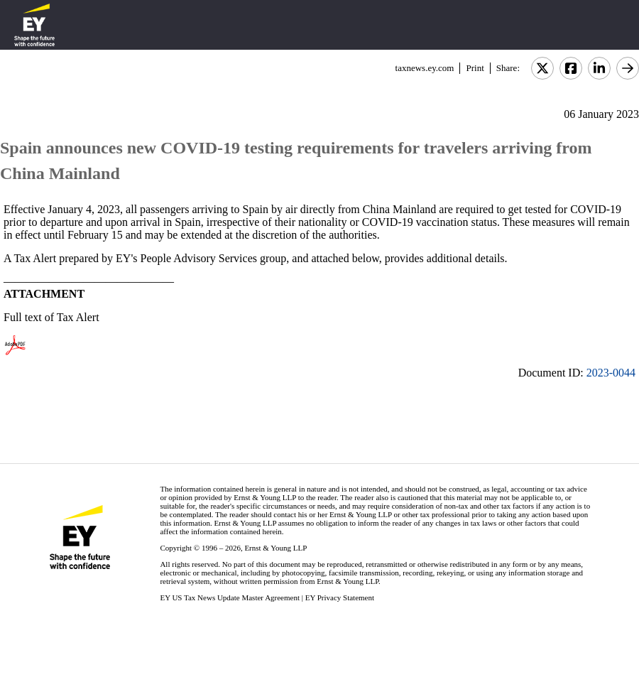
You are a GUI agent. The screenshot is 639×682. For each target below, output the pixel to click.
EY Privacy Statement (339, 597)
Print (475, 68)
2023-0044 (610, 373)
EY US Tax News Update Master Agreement (230, 597)
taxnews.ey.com (424, 68)
